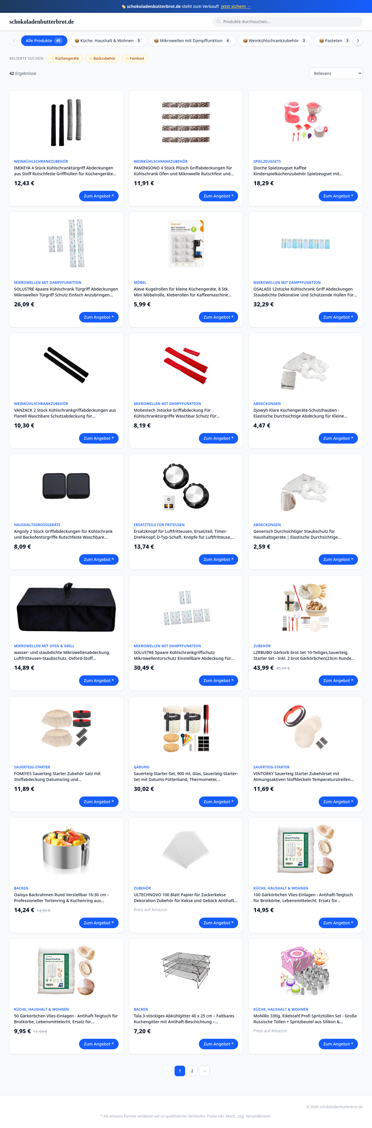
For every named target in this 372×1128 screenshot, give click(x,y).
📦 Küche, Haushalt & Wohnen (108, 41)
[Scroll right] (358, 40)
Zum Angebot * (99, 196)
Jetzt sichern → (236, 6)
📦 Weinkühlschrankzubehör (275, 41)
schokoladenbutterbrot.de (41, 21)
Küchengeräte (65, 58)
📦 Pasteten (335, 41)
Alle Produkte (44, 41)
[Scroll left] (14, 40)
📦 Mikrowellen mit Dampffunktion (192, 41)
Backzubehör (102, 58)
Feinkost (134, 58)
